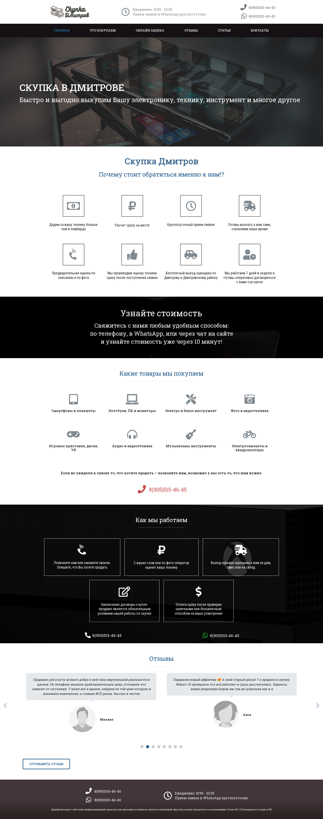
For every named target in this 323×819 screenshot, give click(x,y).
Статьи (224, 30)
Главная (62, 30)
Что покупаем (103, 30)
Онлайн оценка (150, 30)
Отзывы (191, 30)
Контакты (260, 30)
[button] (142, 746)
